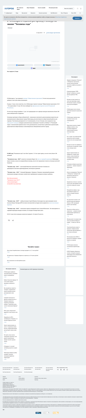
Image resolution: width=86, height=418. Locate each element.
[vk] (9, 220)
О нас (20, 376)
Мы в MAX (73, 13)
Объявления (5, 378)
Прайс (4, 379)
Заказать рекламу (43, 13)
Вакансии (33, 13)
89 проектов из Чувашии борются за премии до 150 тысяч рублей (33, 256)
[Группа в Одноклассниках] (61, 369)
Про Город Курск (16, 369)
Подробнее (36, 398)
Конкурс (10, 28)
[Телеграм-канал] (47, 65)
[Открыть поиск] (77, 8)
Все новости (20, 7)
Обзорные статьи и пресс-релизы (40, 378)
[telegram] (13, 220)
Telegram (4, 376)
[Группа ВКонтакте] (20, 65)
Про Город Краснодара (28, 372)
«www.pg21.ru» (11, 382)
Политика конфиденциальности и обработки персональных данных (15, 399)
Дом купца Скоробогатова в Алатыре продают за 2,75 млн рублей (33, 251)
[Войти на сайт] (81, 8)
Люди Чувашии (30, 7)
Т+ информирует (8, 13)
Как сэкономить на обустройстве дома (33, 261)
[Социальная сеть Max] (33, 68)
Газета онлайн (41, 7)
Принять (77, 18)
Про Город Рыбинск (27, 369)
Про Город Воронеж (38, 367)
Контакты (36, 376)
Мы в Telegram (64, 13)
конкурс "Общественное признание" (32, 98)
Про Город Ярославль (6, 369)
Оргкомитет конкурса (13, 122)
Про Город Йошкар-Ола (28, 367)
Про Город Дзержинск (7, 372)
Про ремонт (24, 13)
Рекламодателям (53, 7)
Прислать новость (68, 8)
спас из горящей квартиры (44, 159)
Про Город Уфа (37, 369)
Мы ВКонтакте (54, 13)
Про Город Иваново (49, 367)
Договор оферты (22, 378)
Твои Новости (16, 367)
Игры (18, 9)
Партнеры (36, 379)
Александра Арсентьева (53, 32)
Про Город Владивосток (18, 372)
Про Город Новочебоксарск (7, 367)
